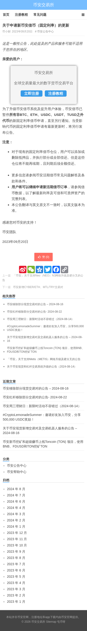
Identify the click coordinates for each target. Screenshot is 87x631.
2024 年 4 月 (16, 508)
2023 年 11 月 (17, 539)
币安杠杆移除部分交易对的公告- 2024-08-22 (34, 311)
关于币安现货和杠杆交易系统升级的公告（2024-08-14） (42, 366)
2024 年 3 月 (16, 514)
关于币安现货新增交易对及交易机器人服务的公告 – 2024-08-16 (44, 339)
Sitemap (51, 621)
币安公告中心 (45, 31)
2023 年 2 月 (16, 595)
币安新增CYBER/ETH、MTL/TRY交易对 (38, 287)
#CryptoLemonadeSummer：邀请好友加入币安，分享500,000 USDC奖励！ (45, 328)
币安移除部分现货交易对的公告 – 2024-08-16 (35, 304)
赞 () (43, 257)
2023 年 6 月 (16, 570)
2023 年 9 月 (16, 551)
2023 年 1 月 (16, 601)
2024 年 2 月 (16, 520)
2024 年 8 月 (16, 489)
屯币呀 (61, 621)
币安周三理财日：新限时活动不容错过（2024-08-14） (40, 319)
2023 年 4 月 (16, 583)
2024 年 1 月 (16, 526)
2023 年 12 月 (17, 533)
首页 (6, 14)
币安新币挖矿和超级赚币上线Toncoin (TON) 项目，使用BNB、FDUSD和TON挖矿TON (45, 349)
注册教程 (21, 14)
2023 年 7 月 (16, 564)
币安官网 (66, 617)
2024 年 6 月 (16, 501)
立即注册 (31, 93)
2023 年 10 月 (17, 545)
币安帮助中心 (16, 472)
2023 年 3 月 (16, 589)
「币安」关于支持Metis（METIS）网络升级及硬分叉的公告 (44, 359)
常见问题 (39, 14)
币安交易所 (43, 5)
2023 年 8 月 (16, 558)
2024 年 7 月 (16, 495)
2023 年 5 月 (16, 576)
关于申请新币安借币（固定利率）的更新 (35, 25)
